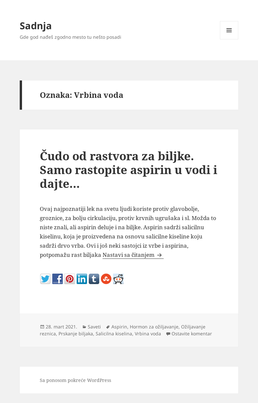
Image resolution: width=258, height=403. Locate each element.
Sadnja (36, 25)
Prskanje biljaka (76, 333)
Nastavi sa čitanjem (133, 254)
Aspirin (119, 327)
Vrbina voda (148, 333)
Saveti (94, 327)
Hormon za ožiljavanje (154, 327)
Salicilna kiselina (114, 333)
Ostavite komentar (192, 333)
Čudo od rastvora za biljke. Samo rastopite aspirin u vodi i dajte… (128, 169)
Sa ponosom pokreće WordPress (75, 380)
